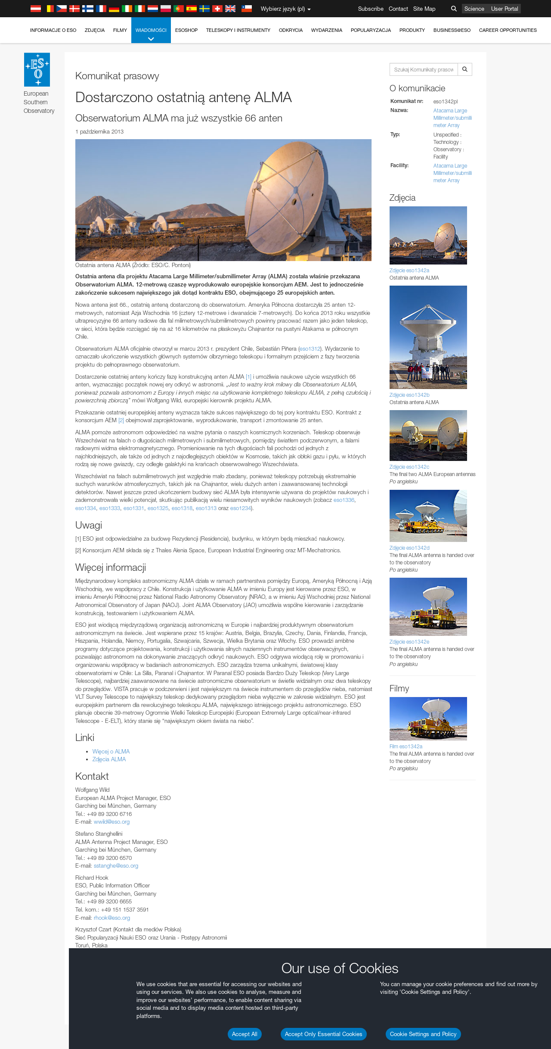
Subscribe (371, 8)
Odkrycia (291, 30)
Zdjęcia (95, 30)
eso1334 (85, 507)
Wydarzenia (326, 30)
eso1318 (182, 507)
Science (474, 8)
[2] (121, 420)
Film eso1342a (406, 746)
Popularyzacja (371, 30)
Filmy (120, 30)
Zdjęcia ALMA (109, 759)
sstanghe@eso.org (116, 865)
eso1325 (158, 507)
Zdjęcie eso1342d (410, 548)
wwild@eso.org (112, 821)
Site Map (424, 8)
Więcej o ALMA (111, 751)
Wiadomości (151, 35)
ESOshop (186, 30)
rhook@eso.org (112, 917)
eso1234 (240, 507)
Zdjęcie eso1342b (410, 395)
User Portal (504, 8)
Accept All (244, 1033)
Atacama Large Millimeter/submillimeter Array (452, 117)
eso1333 (109, 507)
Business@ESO (452, 30)
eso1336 (344, 499)
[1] (248, 376)
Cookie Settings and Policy (423, 1033)
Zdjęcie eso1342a (409, 270)
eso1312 (310, 348)
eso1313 (206, 507)
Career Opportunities (508, 30)
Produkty (412, 30)
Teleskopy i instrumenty (238, 30)
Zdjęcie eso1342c (409, 467)
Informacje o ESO (53, 30)
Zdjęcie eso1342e (409, 641)
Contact (398, 8)
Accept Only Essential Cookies (323, 1033)
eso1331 (134, 507)
